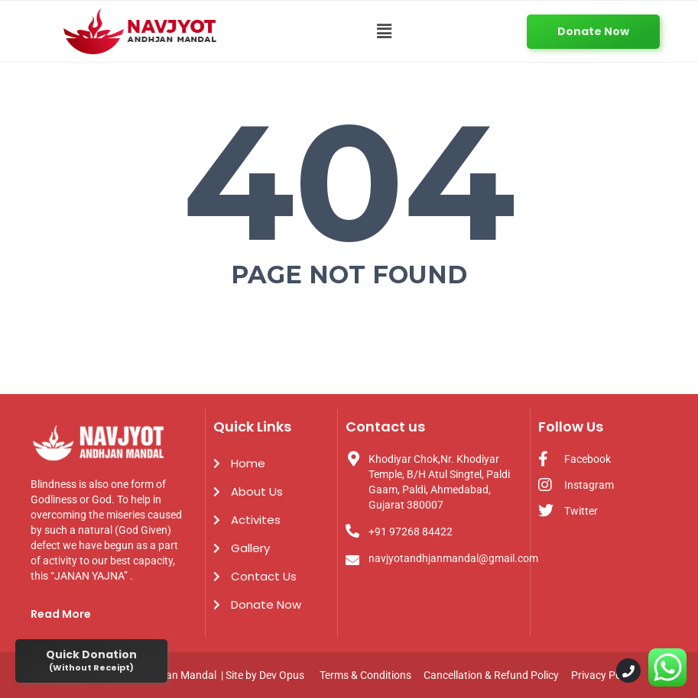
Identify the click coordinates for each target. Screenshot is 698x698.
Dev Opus (281, 675)
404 (349, 181)
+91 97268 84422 (410, 531)
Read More (61, 614)
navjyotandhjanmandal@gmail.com (453, 558)
